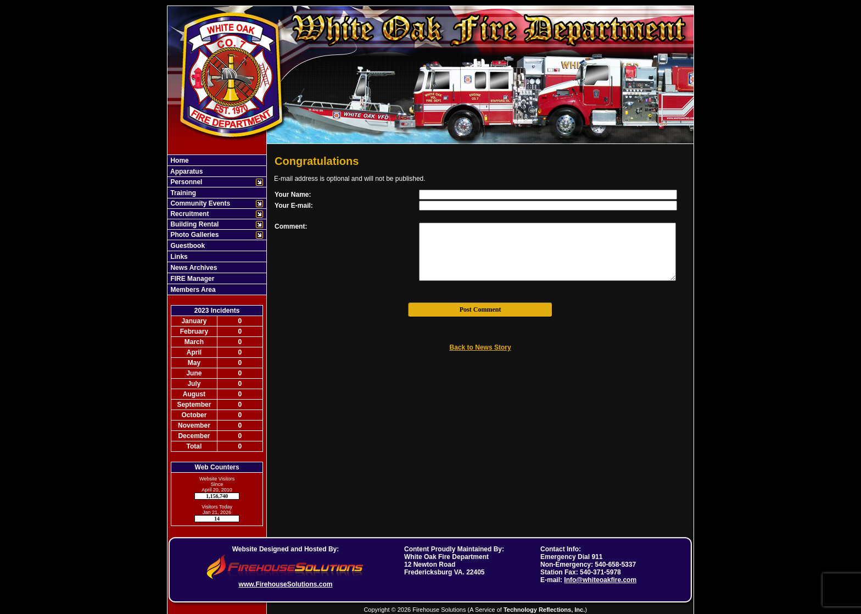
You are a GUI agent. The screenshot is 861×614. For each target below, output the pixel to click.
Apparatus (186, 171)
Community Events (199, 203)
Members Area (192, 290)
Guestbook (187, 246)
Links (178, 257)
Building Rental (194, 224)
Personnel (185, 182)
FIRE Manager (191, 279)
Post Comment (480, 309)
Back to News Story (480, 347)
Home (179, 160)
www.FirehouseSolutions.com (286, 584)
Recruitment (189, 214)
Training (182, 193)
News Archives (193, 268)
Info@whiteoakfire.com (600, 580)
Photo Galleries (194, 235)
